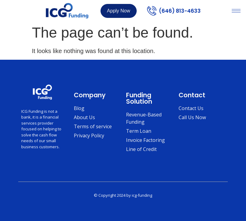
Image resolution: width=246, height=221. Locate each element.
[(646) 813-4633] (151, 10)
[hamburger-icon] (236, 11)
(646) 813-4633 (180, 11)
